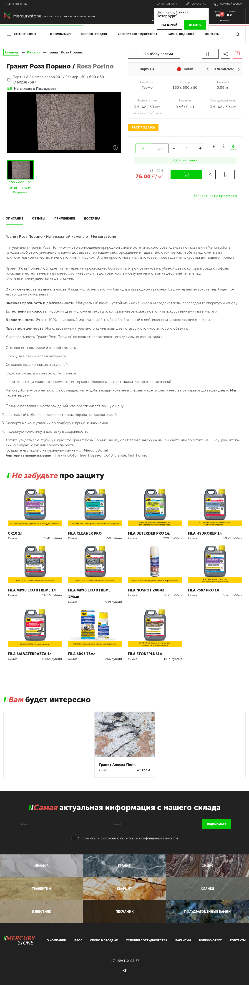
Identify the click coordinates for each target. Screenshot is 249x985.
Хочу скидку (185, 160)
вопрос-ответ (210, 939)
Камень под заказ (181, 34)
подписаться (216, 816)
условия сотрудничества (137, 34)
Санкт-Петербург (163, 4)
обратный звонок (227, 4)
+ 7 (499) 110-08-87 (15, 4)
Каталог (34, 52)
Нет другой (164, 24)
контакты (237, 939)
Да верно (190, 24)
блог (78, 939)
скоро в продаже (94, 34)
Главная (11, 52)
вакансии (182, 939)
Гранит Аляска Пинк (117, 756)
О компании (57, 939)
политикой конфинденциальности (149, 830)
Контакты (212, 34)
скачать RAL (192, 4)
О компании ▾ (60, 34)
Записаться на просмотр (215, 194)
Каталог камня (21, 34)
